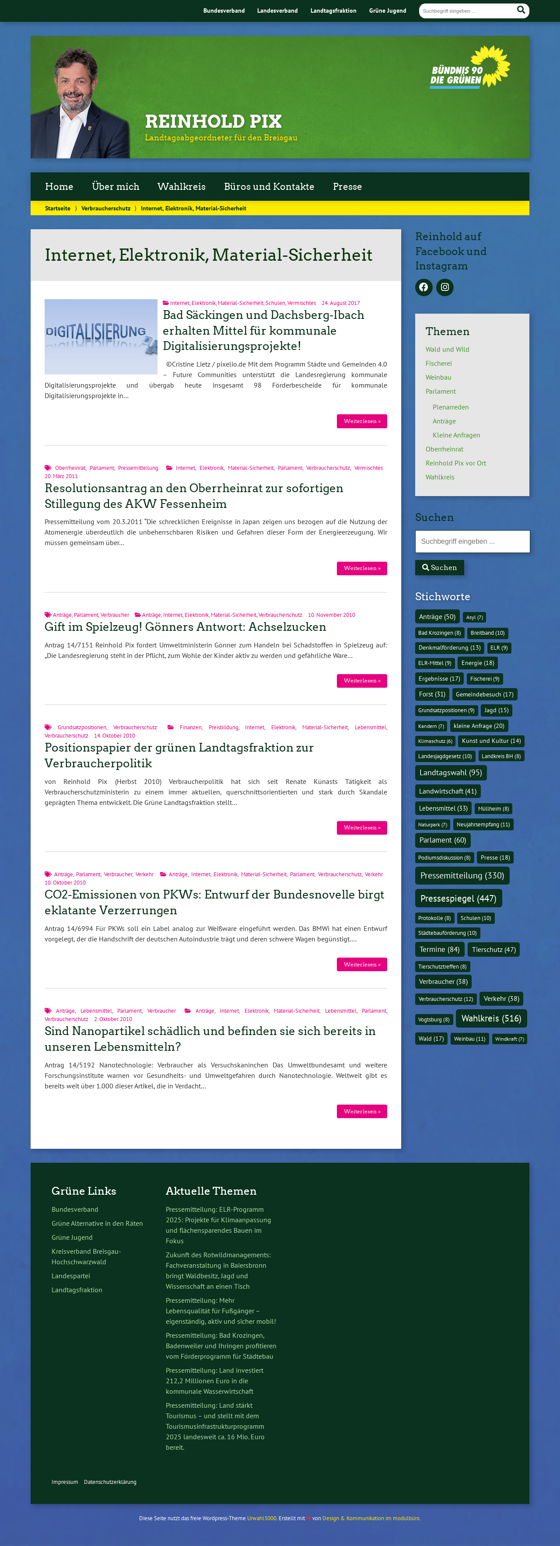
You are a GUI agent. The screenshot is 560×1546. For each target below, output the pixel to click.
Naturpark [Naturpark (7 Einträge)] (432, 824)
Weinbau (439, 377)
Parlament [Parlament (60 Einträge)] (443, 840)
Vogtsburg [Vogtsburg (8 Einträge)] (434, 1019)
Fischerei (439, 363)
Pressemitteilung (138, 468)
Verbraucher (115, 615)
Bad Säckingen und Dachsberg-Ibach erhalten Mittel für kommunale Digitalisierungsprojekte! (263, 330)
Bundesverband (224, 10)
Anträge (62, 615)
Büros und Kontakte (269, 186)
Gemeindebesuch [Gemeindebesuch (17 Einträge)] (485, 694)
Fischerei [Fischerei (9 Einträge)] (485, 678)
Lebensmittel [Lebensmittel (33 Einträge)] (443, 808)
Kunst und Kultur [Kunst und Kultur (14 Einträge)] (491, 741)
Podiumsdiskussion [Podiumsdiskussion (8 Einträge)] (444, 857)
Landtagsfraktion (334, 10)
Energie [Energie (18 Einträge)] (478, 663)
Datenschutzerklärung (110, 1482)
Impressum (65, 1482)
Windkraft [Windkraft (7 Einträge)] (509, 1038)
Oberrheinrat (70, 468)
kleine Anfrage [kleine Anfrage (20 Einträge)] (479, 725)
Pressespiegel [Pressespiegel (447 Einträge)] (458, 898)
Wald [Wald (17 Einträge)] (431, 1038)
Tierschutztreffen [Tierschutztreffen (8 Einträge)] (442, 966)
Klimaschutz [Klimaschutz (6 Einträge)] (435, 741)
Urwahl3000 (261, 1518)
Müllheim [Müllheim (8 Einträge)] (493, 808)
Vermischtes (301, 303)
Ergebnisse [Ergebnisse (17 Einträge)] (439, 678)
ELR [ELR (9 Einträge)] (499, 647)
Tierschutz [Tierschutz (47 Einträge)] (494, 949)
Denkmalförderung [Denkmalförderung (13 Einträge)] (450, 647)
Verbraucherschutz (105, 208)
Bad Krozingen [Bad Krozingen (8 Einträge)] (439, 632)
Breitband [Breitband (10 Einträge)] (488, 633)
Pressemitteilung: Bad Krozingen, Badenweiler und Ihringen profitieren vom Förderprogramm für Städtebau (221, 1346)
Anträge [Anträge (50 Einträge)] (437, 616)
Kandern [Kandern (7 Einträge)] (431, 726)
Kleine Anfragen (456, 434)
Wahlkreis (182, 186)
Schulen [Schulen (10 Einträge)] (476, 918)
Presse (347, 186)
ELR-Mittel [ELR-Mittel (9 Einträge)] (435, 663)
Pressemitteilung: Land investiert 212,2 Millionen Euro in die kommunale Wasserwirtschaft (214, 1381)
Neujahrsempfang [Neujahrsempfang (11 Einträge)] (483, 824)
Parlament (102, 468)
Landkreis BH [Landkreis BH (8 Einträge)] (501, 755)
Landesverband (277, 10)
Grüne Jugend (387, 10)
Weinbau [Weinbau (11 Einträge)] (470, 1038)
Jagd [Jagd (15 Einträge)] (497, 710)
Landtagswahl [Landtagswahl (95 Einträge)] (451, 772)
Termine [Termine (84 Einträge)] (440, 949)
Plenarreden (451, 406)
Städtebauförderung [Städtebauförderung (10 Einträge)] (447, 933)
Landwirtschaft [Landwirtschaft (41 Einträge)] (447, 791)
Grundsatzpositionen (82, 727)
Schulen (275, 303)
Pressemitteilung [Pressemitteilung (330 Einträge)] (462, 875)
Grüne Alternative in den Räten (97, 1223)
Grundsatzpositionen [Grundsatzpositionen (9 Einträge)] (446, 710)
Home (59, 186)
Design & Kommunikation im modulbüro (371, 1518)
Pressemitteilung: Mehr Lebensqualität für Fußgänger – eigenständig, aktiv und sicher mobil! (221, 1311)
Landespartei (71, 1275)
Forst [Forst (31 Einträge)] (432, 693)
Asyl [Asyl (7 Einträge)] (474, 617)
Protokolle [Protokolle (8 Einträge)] (434, 917)
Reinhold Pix (213, 121)
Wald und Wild (447, 349)
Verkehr (145, 874)
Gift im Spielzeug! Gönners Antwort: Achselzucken (185, 627)
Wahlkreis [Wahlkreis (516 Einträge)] (492, 1018)
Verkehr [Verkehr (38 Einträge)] (501, 998)
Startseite (57, 208)
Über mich (116, 186)
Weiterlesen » (362, 421)
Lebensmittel (370, 727)
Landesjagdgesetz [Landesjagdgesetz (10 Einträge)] (445, 756)
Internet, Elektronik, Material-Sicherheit (216, 303)
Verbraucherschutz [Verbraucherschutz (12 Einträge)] (446, 999)
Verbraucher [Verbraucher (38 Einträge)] (443, 981)
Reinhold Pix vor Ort (456, 462)
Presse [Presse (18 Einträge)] (495, 857)
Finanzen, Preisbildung (209, 727)
